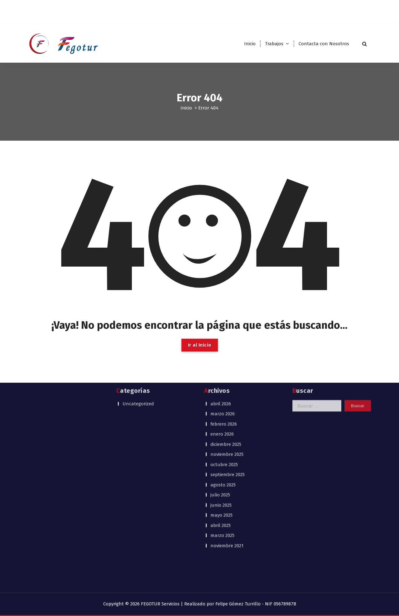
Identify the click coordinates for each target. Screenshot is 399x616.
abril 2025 (220, 463)
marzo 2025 (222, 474)
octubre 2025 (224, 402)
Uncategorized (138, 342)
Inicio (250, 43)
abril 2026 (220, 342)
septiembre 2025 (227, 413)
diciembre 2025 (225, 382)
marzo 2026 (222, 352)
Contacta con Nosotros (324, 43)
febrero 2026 (223, 362)
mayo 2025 (221, 453)
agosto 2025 (223, 423)
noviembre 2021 (226, 484)
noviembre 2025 (226, 392)
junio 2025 (221, 443)
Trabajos (274, 43)
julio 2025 (220, 433)
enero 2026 (222, 372)
